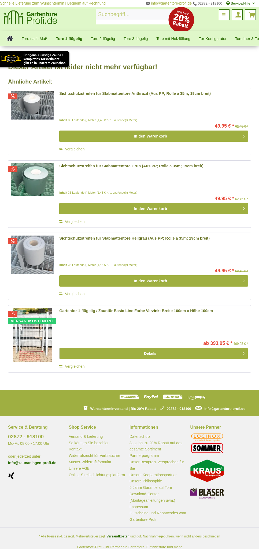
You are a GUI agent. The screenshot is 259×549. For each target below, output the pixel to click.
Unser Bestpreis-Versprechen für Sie (157, 465)
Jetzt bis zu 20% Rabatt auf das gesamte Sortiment (156, 446)
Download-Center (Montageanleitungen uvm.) (152, 497)
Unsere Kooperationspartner (153, 475)
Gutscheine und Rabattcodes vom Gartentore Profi (158, 516)
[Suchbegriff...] (138, 14)
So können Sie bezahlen (89, 443)
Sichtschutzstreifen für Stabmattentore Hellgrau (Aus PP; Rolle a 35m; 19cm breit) (134, 238)
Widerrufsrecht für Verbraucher (94, 455)
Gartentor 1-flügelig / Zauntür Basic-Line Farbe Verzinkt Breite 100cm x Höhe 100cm (136, 311)
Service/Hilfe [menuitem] (238, 3)
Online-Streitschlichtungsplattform (97, 475)
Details (194, 352)
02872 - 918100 (207, 3)
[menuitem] (138, 16)
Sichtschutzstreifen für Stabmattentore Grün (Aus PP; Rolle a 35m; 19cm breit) (131, 166)
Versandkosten (117, 536)
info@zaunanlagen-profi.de (32, 463)
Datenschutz (140, 436)
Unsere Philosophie (146, 481)
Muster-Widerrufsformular (90, 462)
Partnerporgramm (144, 455)
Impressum (139, 507)
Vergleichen (71, 149)
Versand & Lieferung (86, 436)
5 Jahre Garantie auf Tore (151, 487)
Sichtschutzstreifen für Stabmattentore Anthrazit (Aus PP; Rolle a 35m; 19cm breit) (135, 93)
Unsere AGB (79, 468)
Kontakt (75, 449)
